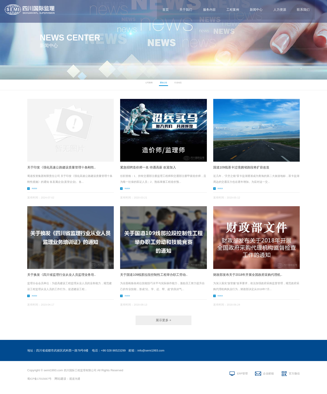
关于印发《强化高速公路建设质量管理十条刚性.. (66, 167)
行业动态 (184, 85)
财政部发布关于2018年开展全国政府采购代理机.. (252, 276)
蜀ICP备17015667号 (40, 382)
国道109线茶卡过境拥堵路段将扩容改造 (245, 167)
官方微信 (294, 378)
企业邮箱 (266, 378)
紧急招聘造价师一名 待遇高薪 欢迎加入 (152, 167)
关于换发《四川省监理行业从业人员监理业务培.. (66, 276)
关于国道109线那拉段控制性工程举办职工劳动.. (158, 276)
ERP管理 (237, 378)
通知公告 (163, 85)
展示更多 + (163, 323)
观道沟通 (78, 382)
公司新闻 (142, 85)
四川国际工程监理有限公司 (81, 374)
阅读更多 (37, 189)
